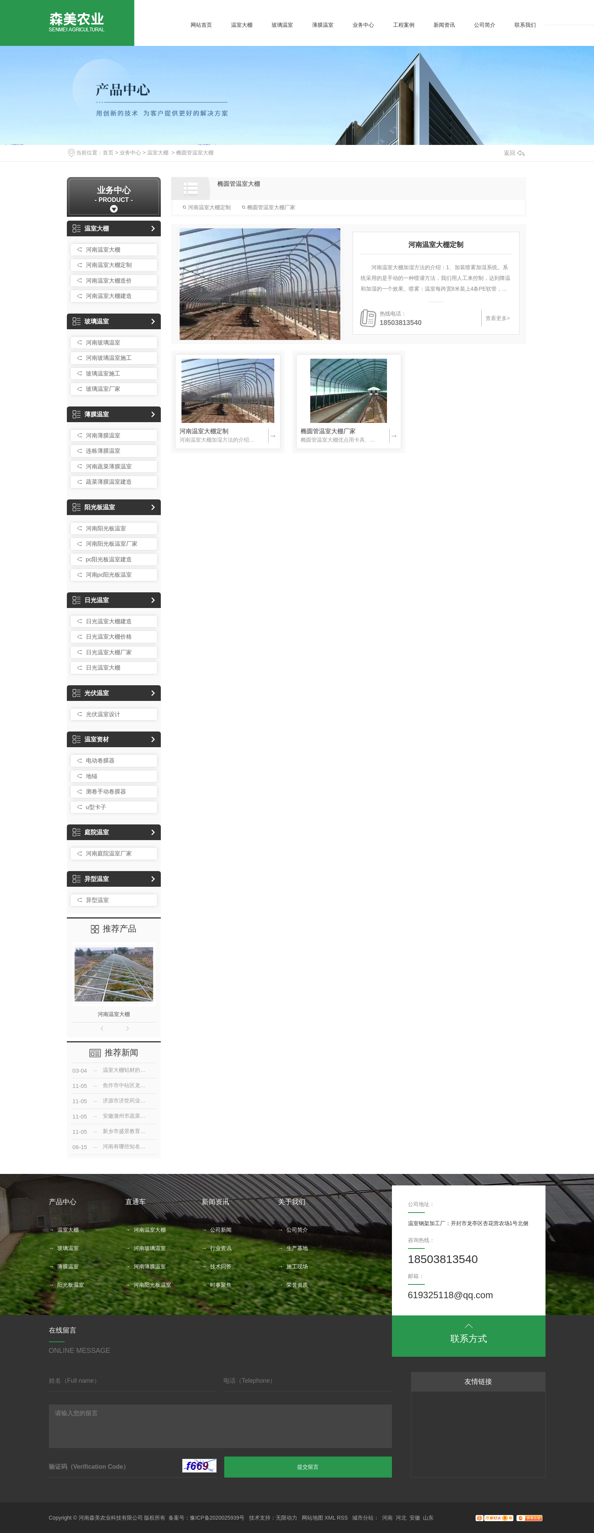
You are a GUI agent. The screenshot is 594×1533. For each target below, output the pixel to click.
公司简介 (484, 25)
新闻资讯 (444, 25)
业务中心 (363, 25)
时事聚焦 (220, 1285)
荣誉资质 (297, 1285)
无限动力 (286, 1518)
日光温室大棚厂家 (109, 652)
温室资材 (91, 739)
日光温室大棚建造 (109, 621)
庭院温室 (91, 832)
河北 (401, 1518)
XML (330, 1518)
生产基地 (297, 1248)
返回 (514, 153)
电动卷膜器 (100, 760)
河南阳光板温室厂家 (112, 543)
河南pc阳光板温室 (109, 574)
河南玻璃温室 (103, 342)
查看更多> (498, 318)
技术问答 (220, 1266)
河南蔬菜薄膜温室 (109, 466)
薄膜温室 (322, 25)
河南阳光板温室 (106, 528)
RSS (342, 1518)
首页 (108, 153)
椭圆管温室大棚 (195, 153)
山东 (428, 1518)
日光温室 (91, 600)
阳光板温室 (94, 507)
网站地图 (312, 1518)
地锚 (91, 776)
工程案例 (403, 25)
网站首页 (201, 25)
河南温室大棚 (103, 249)
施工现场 (297, 1266)
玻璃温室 (282, 25)
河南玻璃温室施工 (109, 357)
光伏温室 (91, 693)
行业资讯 (220, 1248)
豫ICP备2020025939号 (217, 1518)
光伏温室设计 (103, 714)
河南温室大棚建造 (109, 296)
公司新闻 (220, 1230)
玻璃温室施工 (103, 373)
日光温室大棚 (103, 667)
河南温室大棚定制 (109, 265)
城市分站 (363, 1518)
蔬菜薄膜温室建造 (109, 481)
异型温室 (91, 879)
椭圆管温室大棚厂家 (268, 207)
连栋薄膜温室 (103, 450)
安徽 (414, 1518)
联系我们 (525, 25)
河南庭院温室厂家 (109, 853)
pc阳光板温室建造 (109, 559)
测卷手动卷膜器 (106, 791)
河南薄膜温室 (103, 435)
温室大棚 (241, 25)
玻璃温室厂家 (103, 388)
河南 (387, 1518)
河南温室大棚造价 (109, 280)
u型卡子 (96, 807)
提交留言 (308, 1467)
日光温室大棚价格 (109, 636)
